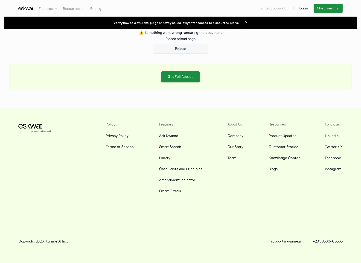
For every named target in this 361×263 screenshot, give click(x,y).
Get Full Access (180, 76)
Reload (180, 49)
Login (303, 8)
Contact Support (272, 8)
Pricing (95, 8)
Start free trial (328, 8)
